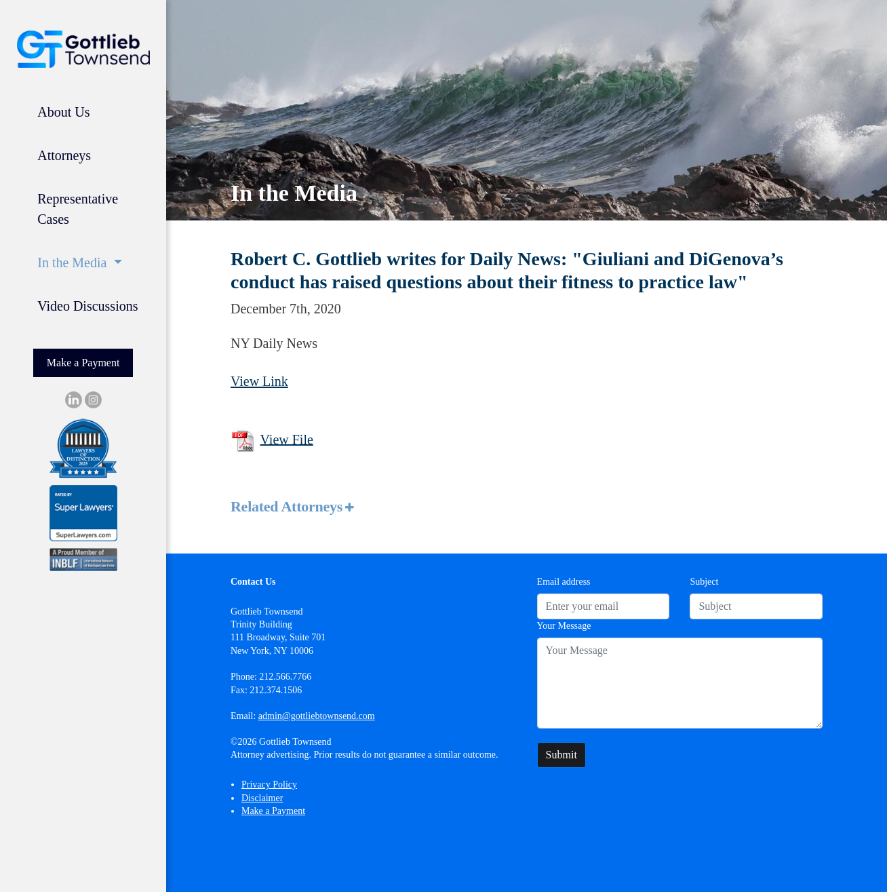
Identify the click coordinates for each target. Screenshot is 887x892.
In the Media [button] (73, 262)
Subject (704, 582)
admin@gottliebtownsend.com (316, 716)
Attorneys (64, 155)
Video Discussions (87, 305)
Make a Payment (83, 362)
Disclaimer (262, 798)
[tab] (527, 507)
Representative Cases (77, 209)
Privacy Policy (269, 784)
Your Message (564, 626)
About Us (63, 111)
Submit (561, 754)
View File (286, 438)
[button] (527, 507)
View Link (259, 381)
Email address (564, 582)
